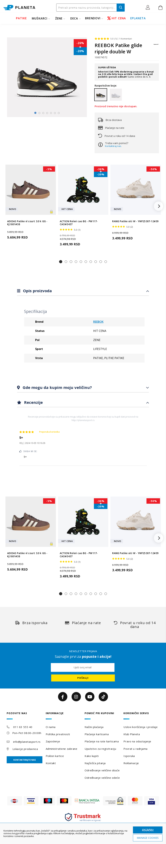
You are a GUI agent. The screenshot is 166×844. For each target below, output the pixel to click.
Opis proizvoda (37, 290)
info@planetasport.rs (27, 741)
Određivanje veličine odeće (102, 777)
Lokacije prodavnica (25, 749)
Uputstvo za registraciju (100, 748)
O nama (51, 727)
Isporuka (129, 756)
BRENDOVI (93, 18)
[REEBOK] (156, 46)
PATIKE (21, 18)
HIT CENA (116, 18)
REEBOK (98, 322)
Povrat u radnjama (135, 748)
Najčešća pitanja (95, 763)
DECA (74, 18)
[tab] (83, 291)
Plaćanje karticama (97, 734)
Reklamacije (131, 763)
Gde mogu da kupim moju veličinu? (57, 387)
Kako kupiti (92, 756)
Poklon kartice (55, 756)
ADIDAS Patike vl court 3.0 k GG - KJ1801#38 (27, 223)
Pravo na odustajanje (137, 741)
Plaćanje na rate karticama (102, 741)
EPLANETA (138, 18)
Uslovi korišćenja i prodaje (140, 727)
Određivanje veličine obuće (102, 770)
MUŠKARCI (39, 18)
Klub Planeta (131, 734)
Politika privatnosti (58, 734)
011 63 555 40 (22, 727)
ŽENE (59, 18)
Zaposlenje (53, 741)
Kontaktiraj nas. (113, 146)
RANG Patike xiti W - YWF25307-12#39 (135, 221)
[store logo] (19, 7)
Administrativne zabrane (61, 748)
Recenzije (33, 402)
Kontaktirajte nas (24, 759)
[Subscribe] (83, 677)
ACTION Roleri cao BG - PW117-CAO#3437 (79, 223)
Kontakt (51, 763)
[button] (149, 7)
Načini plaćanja (94, 727)
